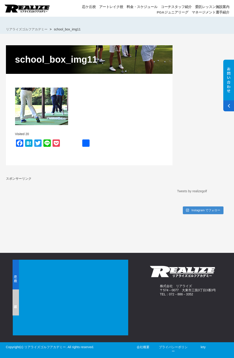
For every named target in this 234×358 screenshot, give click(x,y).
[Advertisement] (44, 213)
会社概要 (143, 347)
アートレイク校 (111, 7)
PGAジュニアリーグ (172, 12)
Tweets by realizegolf (192, 191)
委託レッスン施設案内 (212, 7)
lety (203, 347)
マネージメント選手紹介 (210, 12)
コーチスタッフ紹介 (176, 7)
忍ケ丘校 (89, 7)
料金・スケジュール (142, 7)
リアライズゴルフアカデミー (27, 29)
